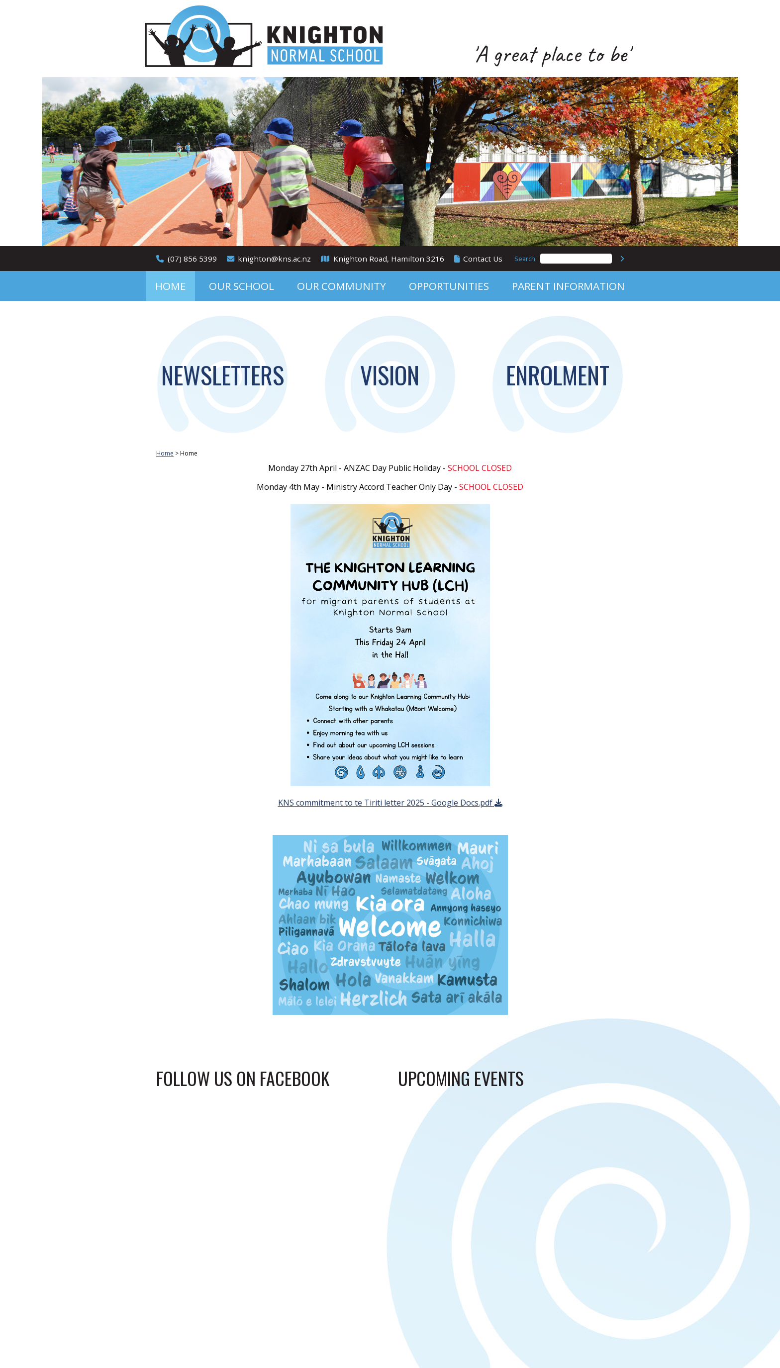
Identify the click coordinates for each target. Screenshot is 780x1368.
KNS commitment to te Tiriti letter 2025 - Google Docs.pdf (385, 802)
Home (170, 286)
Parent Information (568, 286)
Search (524, 258)
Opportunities (449, 286)
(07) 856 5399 (192, 259)
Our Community (341, 286)
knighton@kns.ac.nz (274, 259)
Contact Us (482, 259)
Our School (241, 286)
